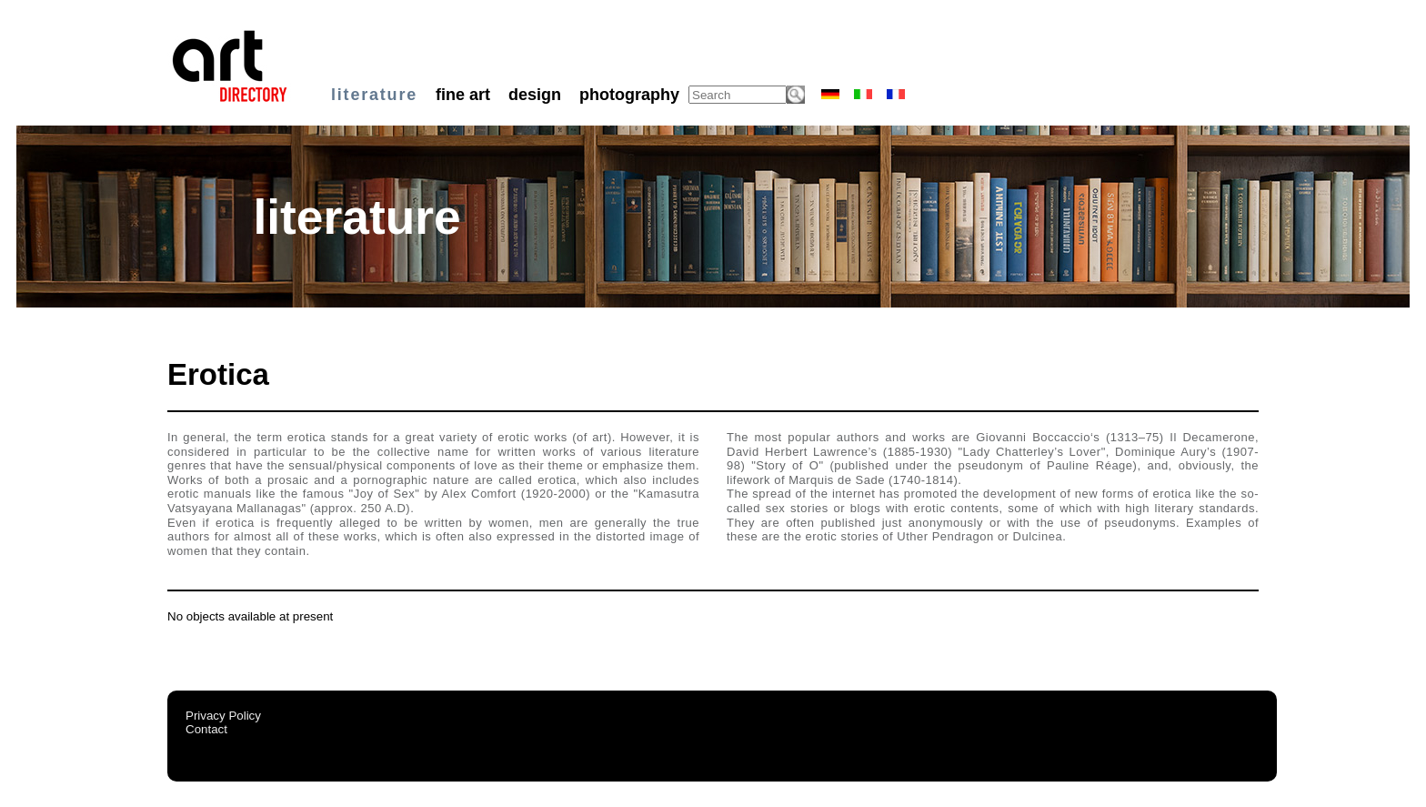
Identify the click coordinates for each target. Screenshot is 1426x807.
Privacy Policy (223, 715)
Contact (206, 729)
